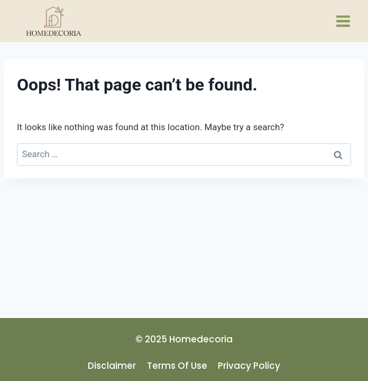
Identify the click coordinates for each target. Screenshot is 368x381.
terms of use (177, 365)
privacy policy (249, 365)
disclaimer (112, 365)
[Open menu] (342, 21)
